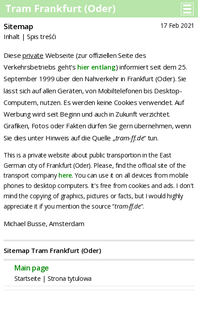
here (65, 175)
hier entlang (96, 66)
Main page (31, 268)
